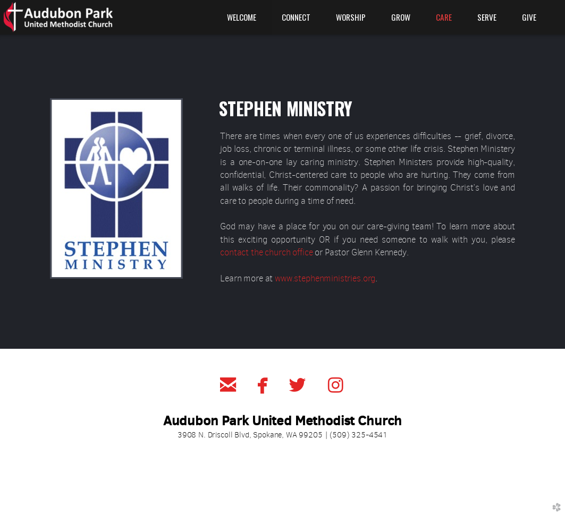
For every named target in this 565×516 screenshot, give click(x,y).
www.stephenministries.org (325, 278)
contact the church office (266, 252)
